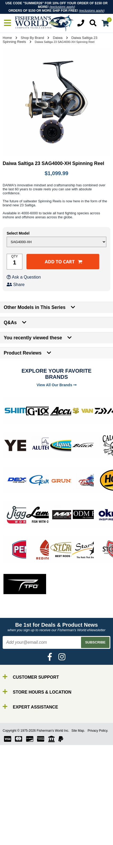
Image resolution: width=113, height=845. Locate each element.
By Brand (19, 813)
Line (15, 827)
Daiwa (57, 38)
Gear (15, 837)
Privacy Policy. (98, 731)
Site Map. (78, 731)
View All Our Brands (56, 385)
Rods (16, 817)
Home (7, 38)
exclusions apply (62, 7)
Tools (16, 841)
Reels (16, 822)
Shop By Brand (32, 38)
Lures (16, 832)
